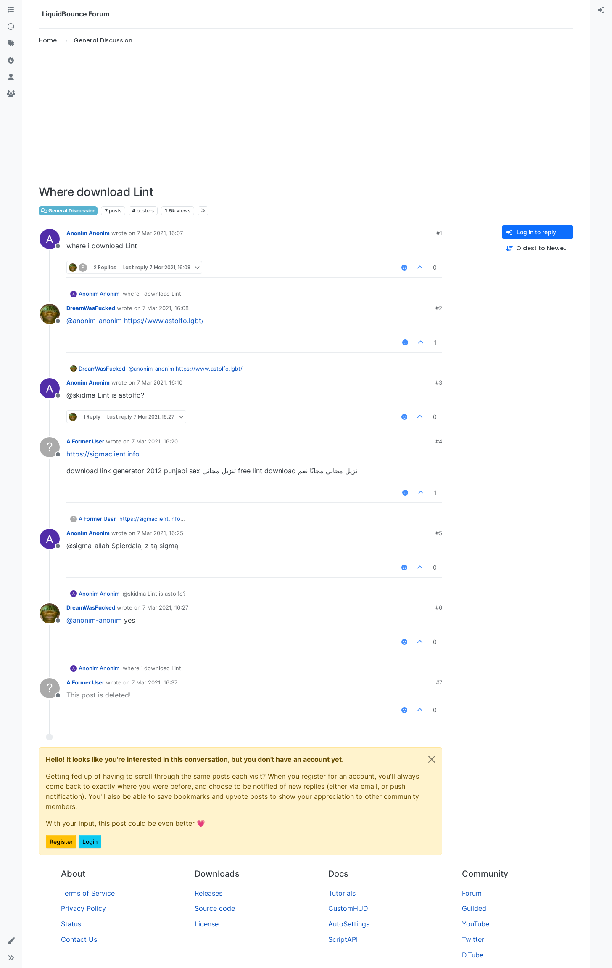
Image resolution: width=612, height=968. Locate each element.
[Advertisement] (306, 115)
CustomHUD (348, 908)
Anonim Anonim (88, 233)
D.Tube (472, 955)
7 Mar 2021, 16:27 (165, 607)
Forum (472, 893)
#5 (438, 533)
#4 (438, 441)
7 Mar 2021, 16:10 (159, 382)
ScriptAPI (343, 939)
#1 (439, 233)
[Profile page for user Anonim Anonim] (50, 239)
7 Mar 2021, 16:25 (160, 533)
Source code (215, 908)
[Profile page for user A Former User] (50, 447)
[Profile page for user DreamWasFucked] (50, 314)
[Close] (432, 759)
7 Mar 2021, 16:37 (154, 682)
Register (61, 841)
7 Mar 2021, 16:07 (160, 233)
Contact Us (79, 939)
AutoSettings (348, 924)
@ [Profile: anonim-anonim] (94, 320)
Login (90, 841)
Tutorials (342, 893)
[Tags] (10, 43)
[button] (10, 941)
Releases (208, 893)
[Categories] (10, 10)
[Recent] (10, 27)
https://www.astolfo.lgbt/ (164, 320)
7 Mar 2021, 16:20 (155, 441)
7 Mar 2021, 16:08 (165, 308)
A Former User (85, 441)
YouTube (475, 924)
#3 (438, 382)
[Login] (601, 10)
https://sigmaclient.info (103, 454)
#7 (439, 682)
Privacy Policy (83, 908)
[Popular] (10, 60)
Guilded (474, 908)
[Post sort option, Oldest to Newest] (537, 248)
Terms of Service (88, 893)
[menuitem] (601, 10)
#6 (438, 607)
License (207, 924)
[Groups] (10, 94)
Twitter (473, 939)
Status (71, 924)
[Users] (10, 77)
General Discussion (68, 210)
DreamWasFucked (90, 308)
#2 (438, 308)
